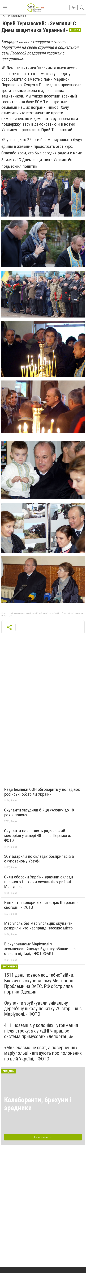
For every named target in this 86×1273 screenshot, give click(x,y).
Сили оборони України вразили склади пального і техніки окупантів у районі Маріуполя (38, 882)
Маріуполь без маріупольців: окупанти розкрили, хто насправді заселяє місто (38, 926)
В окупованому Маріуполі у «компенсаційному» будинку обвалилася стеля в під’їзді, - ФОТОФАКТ (40, 949)
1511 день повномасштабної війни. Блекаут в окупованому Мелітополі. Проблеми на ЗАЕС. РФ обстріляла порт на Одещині (40, 983)
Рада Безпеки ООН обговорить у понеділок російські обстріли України (42, 792)
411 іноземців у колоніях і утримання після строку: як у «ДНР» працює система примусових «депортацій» (41, 1030)
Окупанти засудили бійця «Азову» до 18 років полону (39, 812)
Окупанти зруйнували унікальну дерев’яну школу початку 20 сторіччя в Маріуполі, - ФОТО (43, 1008)
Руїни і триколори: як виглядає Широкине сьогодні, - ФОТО (41, 905)
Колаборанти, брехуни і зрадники (37, 1104)
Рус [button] (73, 7)
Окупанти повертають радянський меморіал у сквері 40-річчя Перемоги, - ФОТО (38, 835)
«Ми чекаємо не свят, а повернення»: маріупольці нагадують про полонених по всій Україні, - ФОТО (43, 1053)
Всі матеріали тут (43, 1137)
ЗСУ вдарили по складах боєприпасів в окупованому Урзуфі (39, 859)
